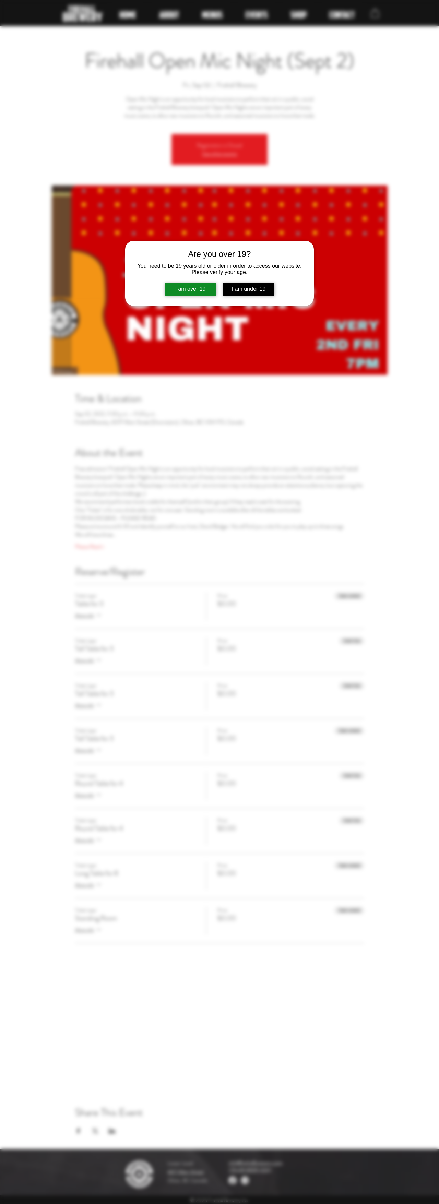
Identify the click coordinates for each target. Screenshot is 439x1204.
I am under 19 (249, 289)
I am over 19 (190, 289)
